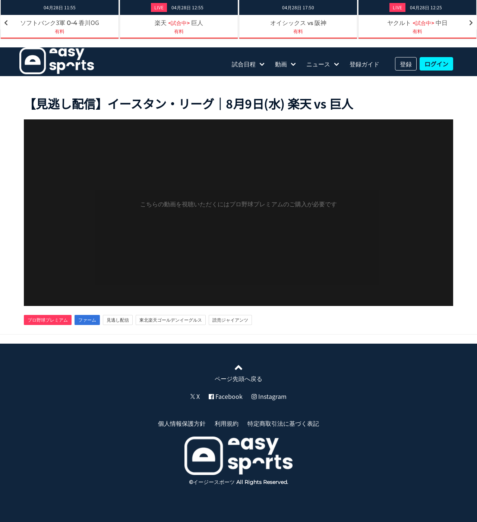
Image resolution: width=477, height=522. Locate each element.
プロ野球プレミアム (48, 319)
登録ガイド (364, 63)
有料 (59, 31)
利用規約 (226, 423)
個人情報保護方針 (182, 423)
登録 (406, 63)
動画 (281, 63)
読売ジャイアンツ (230, 319)
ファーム (87, 319)
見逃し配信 (118, 319)
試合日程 (244, 63)
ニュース (318, 63)
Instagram (269, 396)
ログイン (436, 63)
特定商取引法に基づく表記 (283, 423)
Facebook (226, 396)
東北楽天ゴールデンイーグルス (170, 319)
